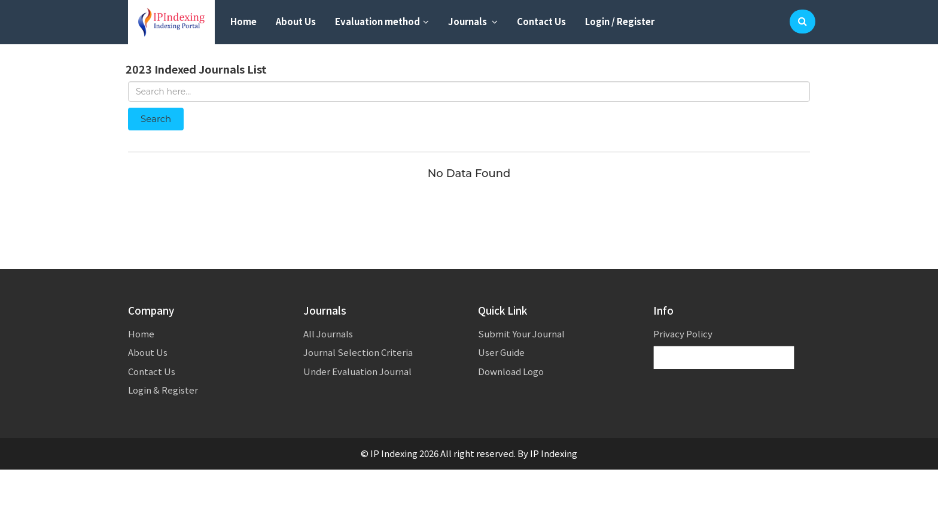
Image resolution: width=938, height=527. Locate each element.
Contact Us (541, 21)
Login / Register (619, 21)
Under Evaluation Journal (357, 371)
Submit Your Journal (521, 333)
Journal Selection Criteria (358, 352)
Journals (473, 21)
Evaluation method (382, 21)
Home (243, 21)
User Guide (501, 352)
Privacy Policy (682, 333)
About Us (296, 21)
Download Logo (511, 371)
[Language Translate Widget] (723, 358)
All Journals (328, 333)
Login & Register (163, 389)
